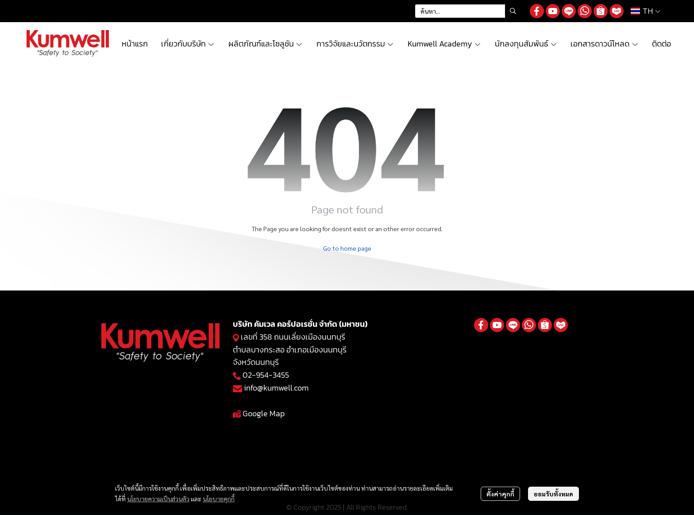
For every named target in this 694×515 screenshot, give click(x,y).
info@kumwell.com (276, 388)
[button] (468, 11)
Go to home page (347, 248)
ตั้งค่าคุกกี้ (500, 494)
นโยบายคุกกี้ (219, 499)
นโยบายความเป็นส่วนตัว (158, 499)
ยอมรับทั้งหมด (553, 494)
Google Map (264, 413)
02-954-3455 (266, 375)
